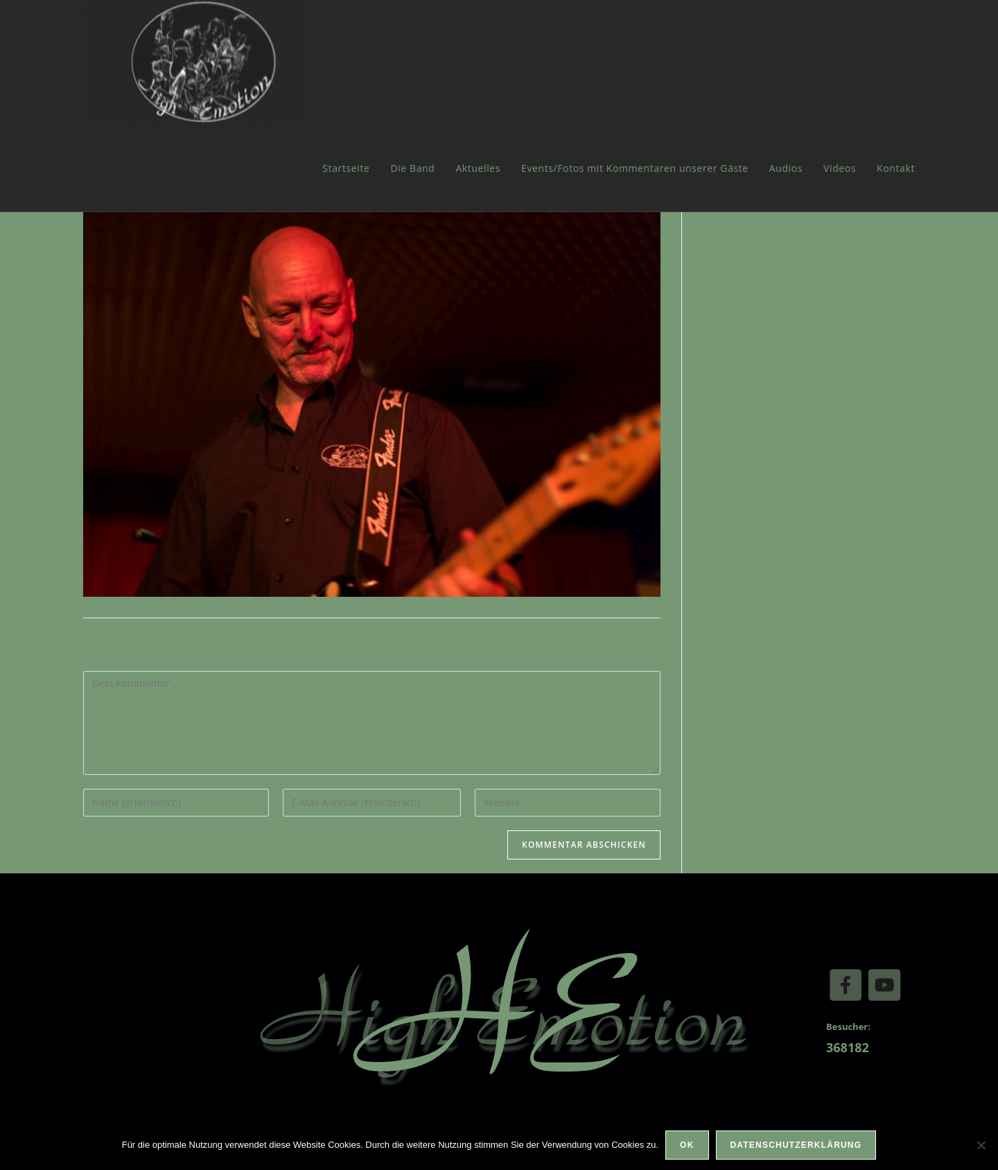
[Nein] (981, 1145)
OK (687, 1145)
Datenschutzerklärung (796, 1145)
